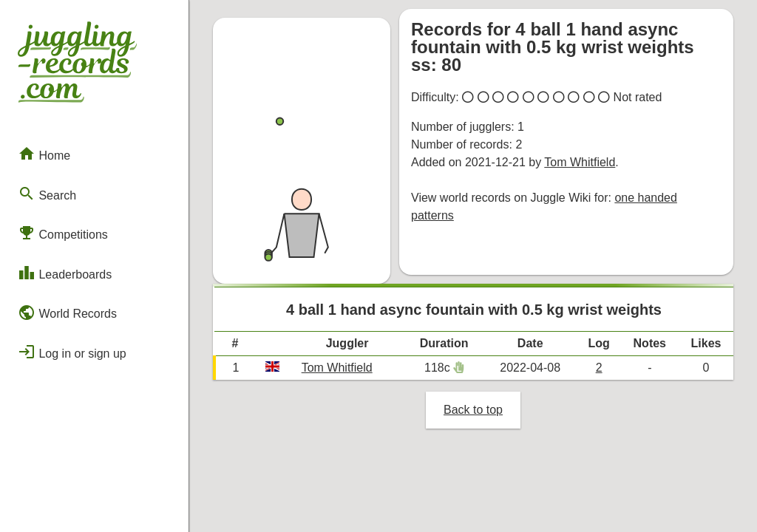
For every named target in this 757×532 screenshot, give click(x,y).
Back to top (473, 409)
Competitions (63, 233)
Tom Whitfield (579, 162)
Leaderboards (65, 273)
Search (47, 193)
